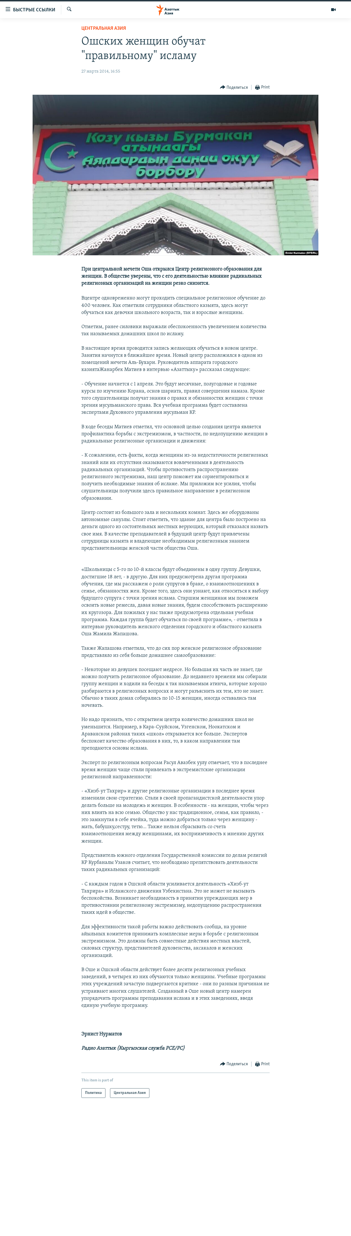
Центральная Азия (103, 28)
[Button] (234, 87)
